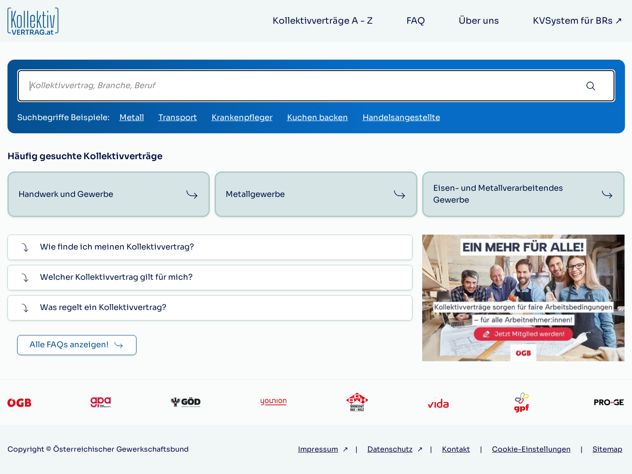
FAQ (415, 20)
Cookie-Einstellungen (531, 449)
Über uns (479, 20)
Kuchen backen (317, 117)
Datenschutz (390, 449)
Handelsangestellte (401, 117)
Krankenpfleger (242, 117)
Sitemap (607, 449)
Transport (177, 117)
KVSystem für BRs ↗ (577, 20)
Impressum (318, 449)
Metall (131, 117)
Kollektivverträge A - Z (323, 20)
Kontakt (456, 449)
